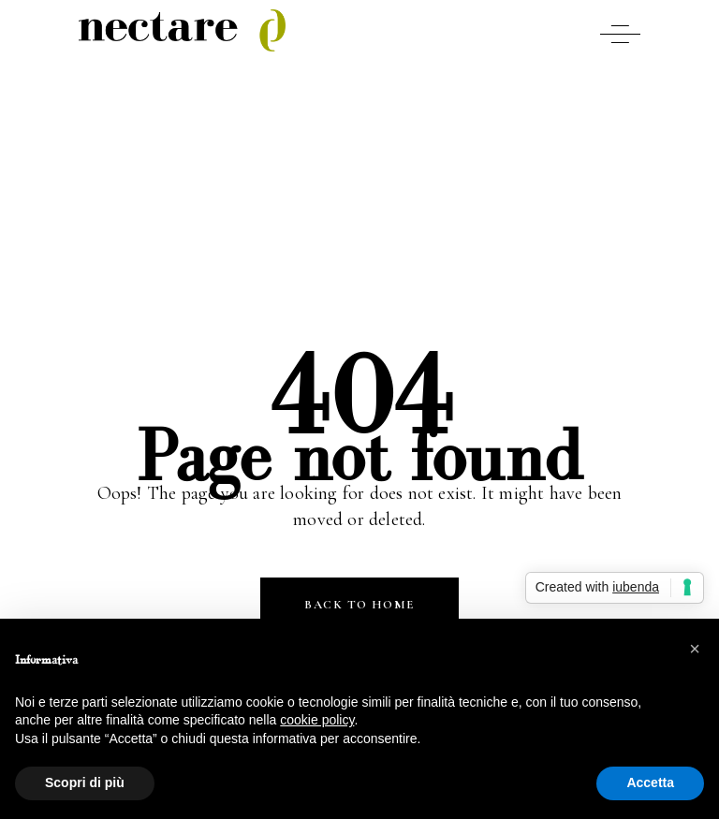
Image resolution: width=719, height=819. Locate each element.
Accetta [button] (650, 782)
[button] (695, 649)
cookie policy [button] (317, 719)
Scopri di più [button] (85, 782)
